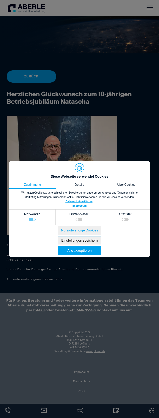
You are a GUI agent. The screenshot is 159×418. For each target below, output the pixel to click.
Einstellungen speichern (79, 240)
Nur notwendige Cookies (79, 230)
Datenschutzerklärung (79, 201)
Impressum (79, 205)
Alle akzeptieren (79, 251)
